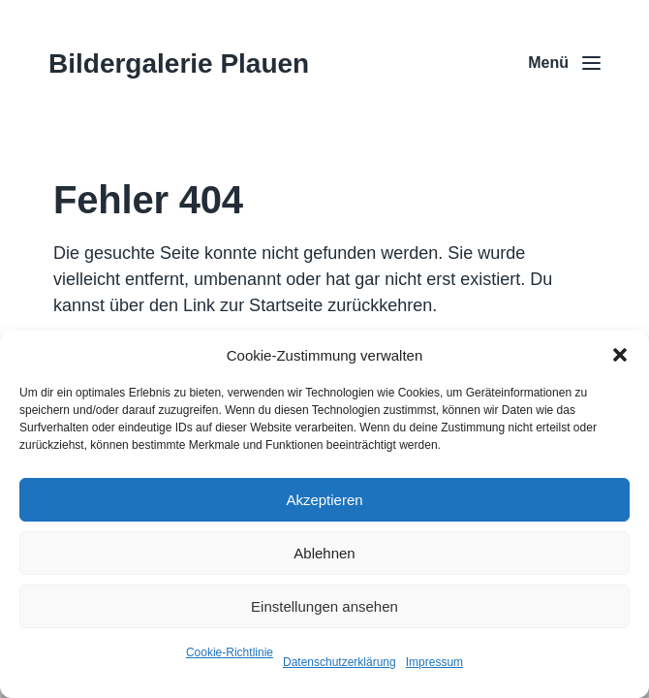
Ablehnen (324, 553)
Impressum (434, 662)
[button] (620, 355)
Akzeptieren (324, 500)
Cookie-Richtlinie (229, 652)
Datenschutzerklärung (339, 662)
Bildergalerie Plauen (178, 63)
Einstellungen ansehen (324, 606)
